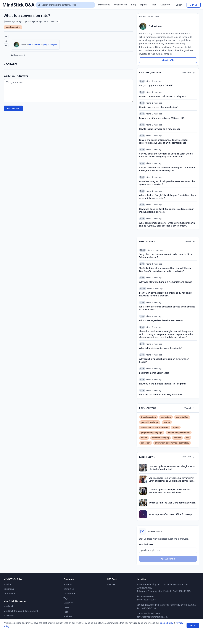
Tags (154, 4)
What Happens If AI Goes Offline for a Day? (170, 514)
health (144, 437)
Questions (9, 588)
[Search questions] (65, 5)
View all (189, 241)
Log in (179, 4)
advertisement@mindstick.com (152, 616)
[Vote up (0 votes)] (6, 36)
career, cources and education (154, 427)
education (145, 443)
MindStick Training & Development (21, 610)
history (167, 422)
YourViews (9, 615)
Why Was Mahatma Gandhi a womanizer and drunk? (165, 281)
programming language (151, 432)
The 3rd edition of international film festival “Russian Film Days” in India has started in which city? (165, 269)
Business (68, 616)
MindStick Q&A (18, 5)
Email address (146, 544)
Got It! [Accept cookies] (193, 625)
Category (165, 4)
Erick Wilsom (35, 44)
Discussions (104, 4)
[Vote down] (6, 45)
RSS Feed (111, 584)
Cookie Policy (166, 622)
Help (66, 611)
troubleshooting (148, 417)
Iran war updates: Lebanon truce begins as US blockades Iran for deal (172, 468)
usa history (166, 417)
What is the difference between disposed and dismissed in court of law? (167, 308)
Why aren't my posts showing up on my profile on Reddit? (164, 360)
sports (176, 427)
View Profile (168, 60)
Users (66, 607)
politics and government (179, 432)
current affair (182, 417)
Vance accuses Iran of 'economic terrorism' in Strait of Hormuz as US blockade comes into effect (171, 479)
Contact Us (69, 588)
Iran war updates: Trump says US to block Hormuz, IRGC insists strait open (170, 491)
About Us (68, 584)
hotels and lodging (160, 437)
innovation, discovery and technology (172, 443)
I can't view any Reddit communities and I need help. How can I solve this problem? (165, 294)
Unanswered (120, 4)
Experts (143, 4)
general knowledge (149, 422)
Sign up (193, 4)
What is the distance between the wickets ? (160, 348)
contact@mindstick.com (149, 613)
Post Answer (13, 108)
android (177, 437)
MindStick (8, 606)
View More (188, 72)
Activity (7, 584)
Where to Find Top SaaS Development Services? (172, 502)
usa (187, 437)
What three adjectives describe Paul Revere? (161, 320)
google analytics (13, 27)
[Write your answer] (68, 90)
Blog (133, 4)
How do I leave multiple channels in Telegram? (162, 383)
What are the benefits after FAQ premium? (160, 394)
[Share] (58, 21)
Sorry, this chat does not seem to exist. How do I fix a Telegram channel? (165, 256)
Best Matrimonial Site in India (154, 372)
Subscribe (168, 558)
